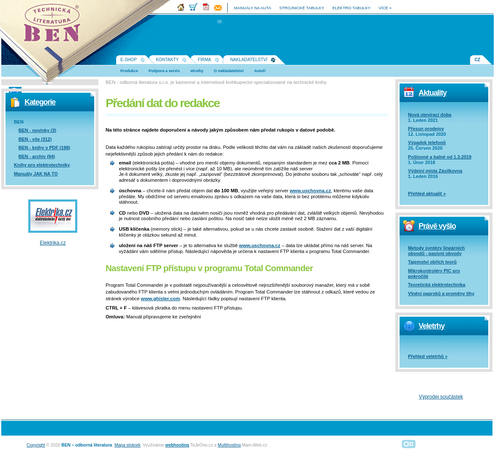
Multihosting (229, 445)
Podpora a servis (164, 71)
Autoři (260, 71)
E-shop (128, 59)
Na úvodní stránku (55, 25)
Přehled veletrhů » (428, 356)
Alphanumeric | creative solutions (408, 443)
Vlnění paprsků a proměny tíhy (441, 293)
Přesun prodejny (426, 128)
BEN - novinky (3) (37, 130)
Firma (204, 59)
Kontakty (167, 59)
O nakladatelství (228, 71)
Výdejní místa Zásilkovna (435, 170)
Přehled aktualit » (427, 193)
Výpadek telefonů (427, 142)
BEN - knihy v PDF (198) (44, 147)
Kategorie (39, 102)
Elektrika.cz (52, 243)
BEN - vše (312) (35, 139)
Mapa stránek (127, 445)
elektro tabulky (351, 7)
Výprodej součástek (441, 397)
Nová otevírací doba (429, 114)
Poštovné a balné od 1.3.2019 (439, 156)
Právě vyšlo (437, 226)
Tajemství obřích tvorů (432, 261)
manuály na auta (252, 7)
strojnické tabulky (301, 7)
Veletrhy (431, 326)
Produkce (129, 71)
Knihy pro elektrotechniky (42, 164)
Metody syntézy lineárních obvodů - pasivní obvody (436, 250)
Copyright (36, 445)
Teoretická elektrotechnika (436, 284)
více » (385, 7)
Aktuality (432, 93)
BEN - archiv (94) (37, 156)
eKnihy (197, 71)
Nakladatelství (248, 59)
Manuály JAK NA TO (36, 173)
